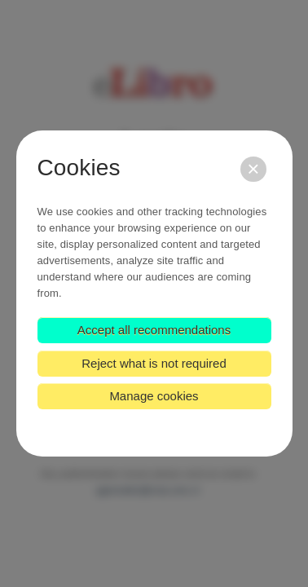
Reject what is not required (154, 363)
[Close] (253, 169)
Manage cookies (153, 396)
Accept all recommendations (154, 330)
